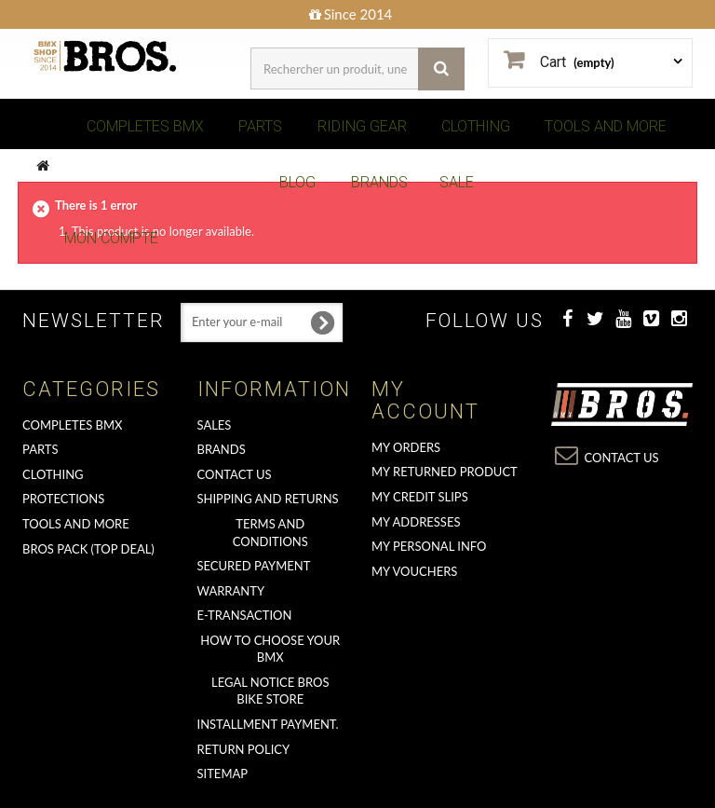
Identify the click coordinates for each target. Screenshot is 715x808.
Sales (214, 425)
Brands (221, 449)
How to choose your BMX (270, 649)
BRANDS (379, 182)
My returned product (444, 471)
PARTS (260, 126)
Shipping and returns (268, 498)
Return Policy (243, 749)
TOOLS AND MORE (606, 126)
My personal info (429, 546)
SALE (456, 182)
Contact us (234, 474)
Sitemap (223, 773)
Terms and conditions (270, 532)
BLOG (297, 182)
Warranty (231, 590)
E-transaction (244, 615)
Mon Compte (111, 238)
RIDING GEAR (362, 126)
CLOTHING (475, 126)
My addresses (415, 521)
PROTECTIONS (63, 498)
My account (425, 400)
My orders (405, 447)
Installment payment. (268, 724)
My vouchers (414, 571)
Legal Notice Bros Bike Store (270, 691)
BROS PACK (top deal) (88, 548)
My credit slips (419, 496)
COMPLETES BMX (145, 126)
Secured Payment (254, 565)
